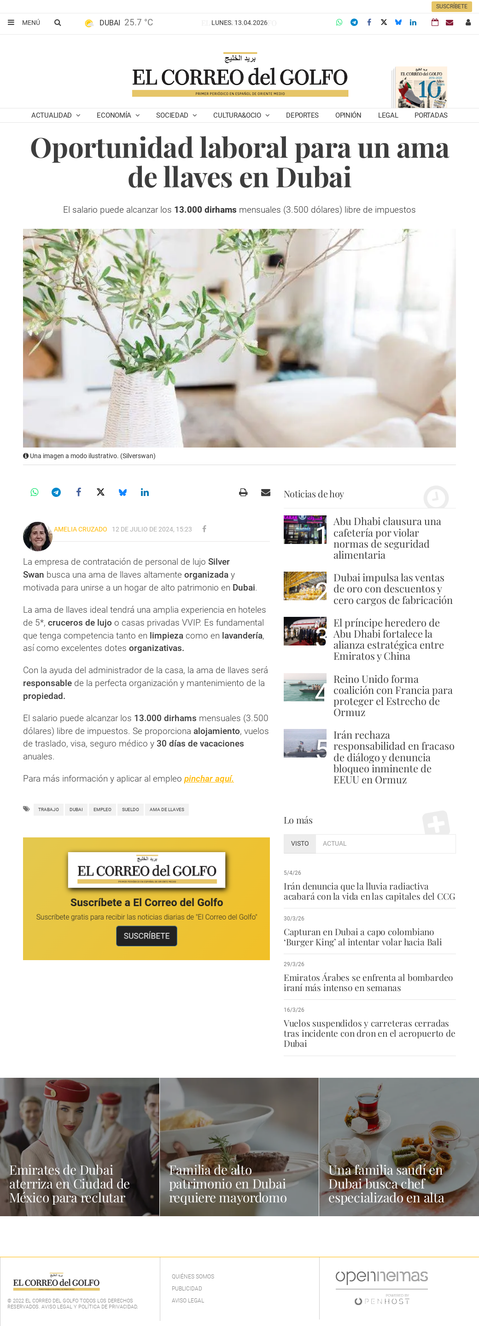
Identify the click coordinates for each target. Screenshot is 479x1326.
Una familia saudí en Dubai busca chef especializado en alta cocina (386, 1190)
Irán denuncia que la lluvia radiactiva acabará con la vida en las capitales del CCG (368, 891)
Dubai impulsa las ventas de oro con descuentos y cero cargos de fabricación (393, 588)
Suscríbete (451, 6)
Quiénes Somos (193, 1276)
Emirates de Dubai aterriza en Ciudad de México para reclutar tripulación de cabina (69, 1190)
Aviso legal (188, 1300)
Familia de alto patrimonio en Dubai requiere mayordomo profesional (228, 1190)
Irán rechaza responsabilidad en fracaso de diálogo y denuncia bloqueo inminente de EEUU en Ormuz (394, 757)
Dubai (76, 809)
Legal (388, 115)
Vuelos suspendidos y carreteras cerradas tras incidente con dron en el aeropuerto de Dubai (369, 1033)
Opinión (348, 115)
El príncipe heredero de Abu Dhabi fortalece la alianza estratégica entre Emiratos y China (388, 639)
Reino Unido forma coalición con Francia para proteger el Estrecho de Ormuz (393, 695)
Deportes (302, 115)
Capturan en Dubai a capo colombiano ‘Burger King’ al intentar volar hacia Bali (362, 937)
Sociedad (173, 115)
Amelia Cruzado (80, 529)
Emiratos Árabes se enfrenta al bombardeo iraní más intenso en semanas (368, 982)
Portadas (431, 115)
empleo (102, 809)
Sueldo (130, 809)
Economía (115, 115)
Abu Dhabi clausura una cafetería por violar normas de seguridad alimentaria (387, 537)
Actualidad (52, 115)
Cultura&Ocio (238, 115)
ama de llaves (167, 809)
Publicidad (187, 1288)
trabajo (48, 809)
